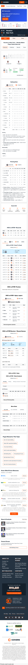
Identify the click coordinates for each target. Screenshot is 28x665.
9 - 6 (13, 260)
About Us (5, 558)
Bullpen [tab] (6, 409)
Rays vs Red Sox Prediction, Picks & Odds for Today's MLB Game (15, 534)
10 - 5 (13, 258)
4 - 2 (13, 267)
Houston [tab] (9, 85)
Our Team (4, 564)
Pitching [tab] (5, 381)
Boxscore (5, 47)
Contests (18, 571)
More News (24, 519)
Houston (9, 30)
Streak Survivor (19, 573)
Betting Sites (7, 571)
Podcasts (17, 566)
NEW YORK (20, 298)
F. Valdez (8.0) (25, 267)
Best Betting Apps (7, 577)
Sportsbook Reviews (20, 563)
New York (9, 33)
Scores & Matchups (10, 6)
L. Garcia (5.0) (25, 276)
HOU (5, 232)
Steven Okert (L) (7, 340)
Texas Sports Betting (8, 446)
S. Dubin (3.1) (25, 258)
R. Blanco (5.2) (25, 262)
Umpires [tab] (22, 409)
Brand (3, 566)
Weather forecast (21, 35)
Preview (25, 47)
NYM (5, 235)
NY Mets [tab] (18, 85)
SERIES (22, 241)
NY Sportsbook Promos (18, 453)
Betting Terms (14, 247)
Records (18, 47)
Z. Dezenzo (5, 313)
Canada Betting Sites (7, 573)
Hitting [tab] (9, 381)
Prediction (12, 47)
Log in (21, 2)
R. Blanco (4, 316)
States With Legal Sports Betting (10, 443)
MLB (3, 6)
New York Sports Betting (9, 439)
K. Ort (4, 307)
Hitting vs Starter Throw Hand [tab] (19, 381)
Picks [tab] (14, 38)
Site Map (6, 613)
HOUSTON (8, 298)
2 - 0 (13, 272)
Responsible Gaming (20, 568)
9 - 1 (13, 274)
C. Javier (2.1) (25, 265)
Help (10, 613)
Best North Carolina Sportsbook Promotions (12, 460)
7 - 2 (13, 262)
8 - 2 (13, 279)
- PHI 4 (10, 350)
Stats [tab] (5, 38)
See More (14, 513)
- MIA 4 (10, 355)
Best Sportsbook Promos (9, 457)
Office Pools (18, 577)
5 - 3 (13, 276)
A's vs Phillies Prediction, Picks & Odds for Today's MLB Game (16, 528)
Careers (4, 563)
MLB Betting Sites (7, 453)
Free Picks (19, 6)
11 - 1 (13, 269)
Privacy (13, 613)
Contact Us (5, 561)
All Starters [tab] (14, 409)
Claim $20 (5, 19)
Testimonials (5, 568)
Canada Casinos (6, 575)
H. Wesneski (5, 319)
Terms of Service (20, 613)
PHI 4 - (10, 353)
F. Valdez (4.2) (25, 260)
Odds (25, 6)
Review (24, 475)
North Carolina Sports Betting (10, 450)
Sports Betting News (20, 565)
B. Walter (4, 310)
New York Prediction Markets (10, 464)
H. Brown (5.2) (25, 269)
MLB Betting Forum (14, 547)
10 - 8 (13, 265)
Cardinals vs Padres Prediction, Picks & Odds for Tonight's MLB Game (16, 523)
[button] (24, 307)
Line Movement (20, 75)
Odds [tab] (22, 38)
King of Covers (19, 575)
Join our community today (14, 593)
